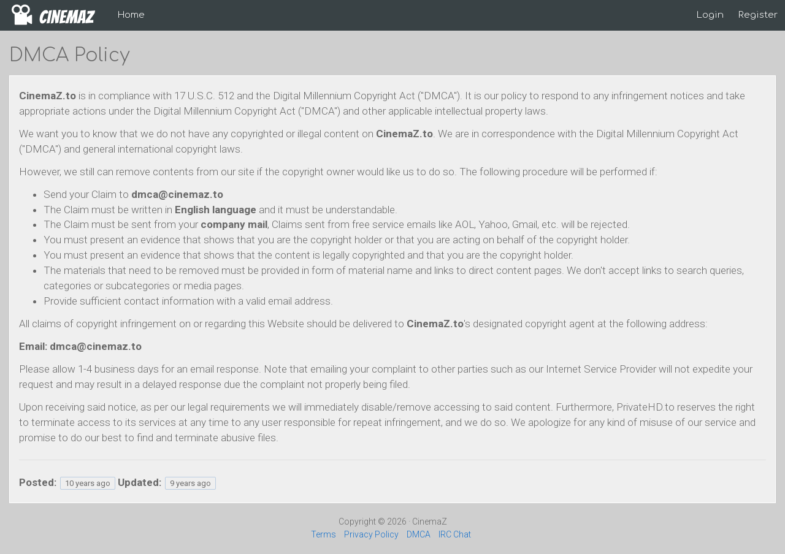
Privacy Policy (371, 534)
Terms (323, 534)
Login (710, 15)
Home (131, 15)
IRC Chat (454, 534)
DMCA (419, 534)
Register (758, 15)
